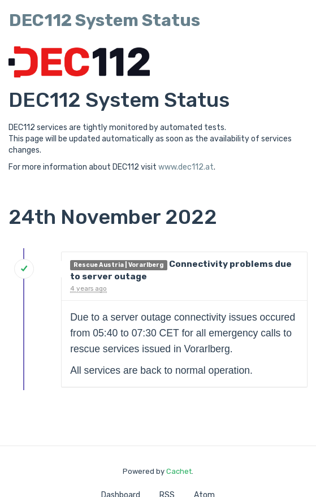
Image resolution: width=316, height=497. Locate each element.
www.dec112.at (186, 167)
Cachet (179, 471)
